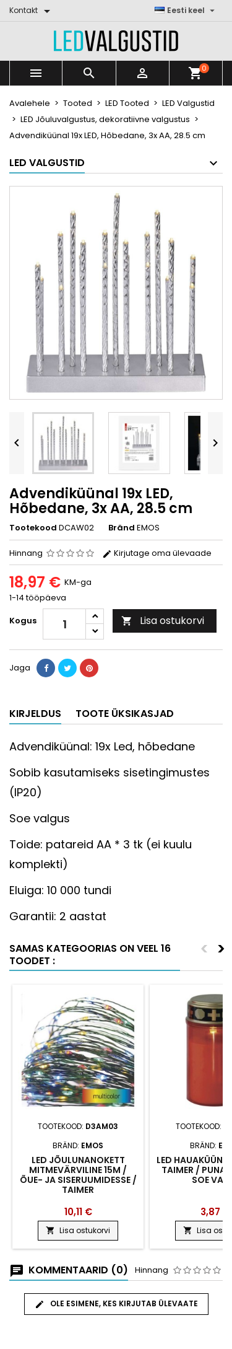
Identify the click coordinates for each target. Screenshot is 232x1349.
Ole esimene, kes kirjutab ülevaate (116, 1303)
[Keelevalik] (186, 10)
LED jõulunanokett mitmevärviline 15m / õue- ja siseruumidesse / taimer (78, 1175)
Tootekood (33, 528)
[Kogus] (64, 624)
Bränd (121, 528)
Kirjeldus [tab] (35, 713)
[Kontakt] (31, 10)
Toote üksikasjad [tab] (124, 713)
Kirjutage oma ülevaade (157, 553)
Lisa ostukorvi (162, 620)
